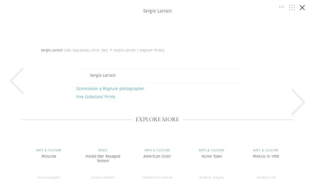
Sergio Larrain (157, 11)
